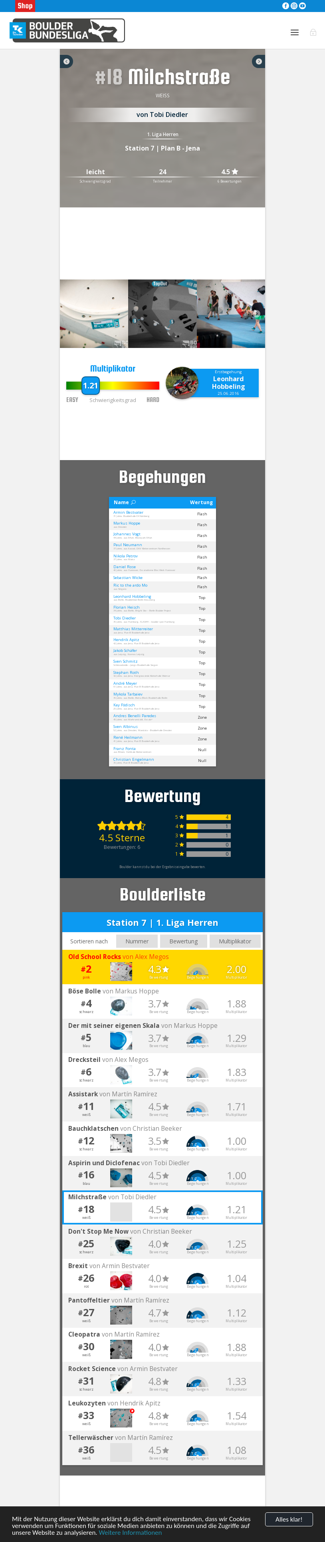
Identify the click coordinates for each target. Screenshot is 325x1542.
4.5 (229, 172)
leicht (95, 172)
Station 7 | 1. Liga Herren (162, 922)
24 (162, 172)
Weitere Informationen (130, 1533)
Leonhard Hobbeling (228, 382)
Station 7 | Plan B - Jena (162, 148)
